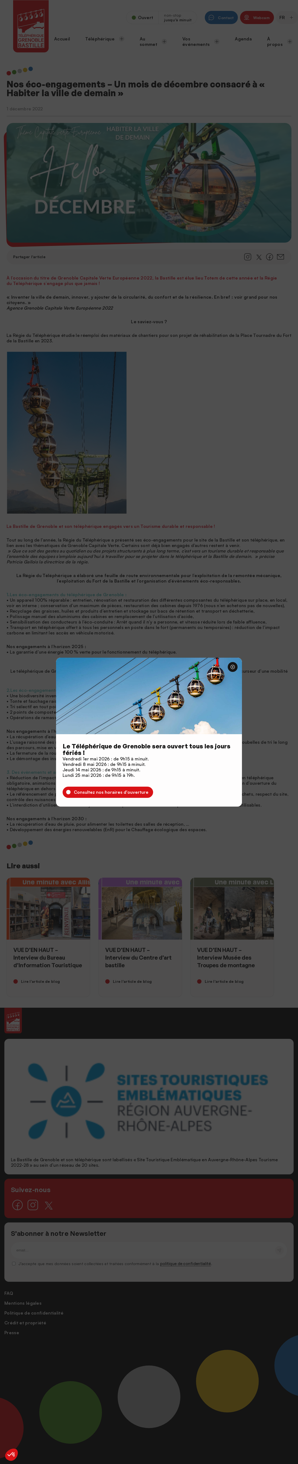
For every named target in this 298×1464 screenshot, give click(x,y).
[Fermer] (233, 667)
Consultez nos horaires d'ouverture (111, 792)
